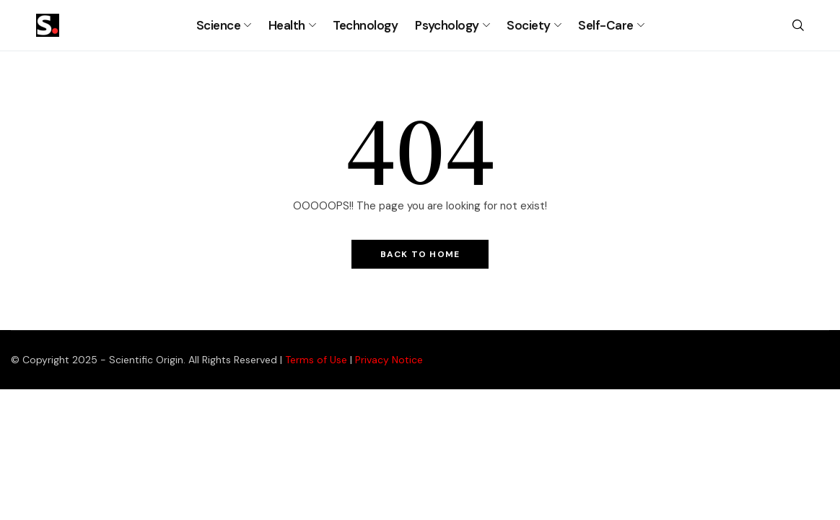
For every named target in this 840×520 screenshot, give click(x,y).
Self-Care (605, 25)
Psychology (447, 25)
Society (528, 25)
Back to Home (420, 254)
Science (218, 25)
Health (286, 25)
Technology (365, 25)
